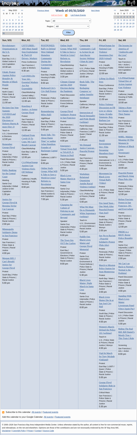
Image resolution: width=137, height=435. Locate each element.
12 (10, 23)
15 (19, 23)
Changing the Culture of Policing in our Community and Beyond (67, 211)
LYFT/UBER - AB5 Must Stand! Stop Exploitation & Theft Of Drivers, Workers (30, 52)
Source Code (48, 431)
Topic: (47, 21)
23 (22, 27)
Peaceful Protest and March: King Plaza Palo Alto (126, 176)
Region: (50, 26)
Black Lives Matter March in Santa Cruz (67, 178)
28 (16, 30)
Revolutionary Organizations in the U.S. (9, 48)
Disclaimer (6, 431)
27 (13, 30)
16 (22, 23)
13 (13, 23)
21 (16, 27)
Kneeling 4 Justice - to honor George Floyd (29, 109)
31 (4, 33)
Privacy (30, 431)
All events (36, 412)
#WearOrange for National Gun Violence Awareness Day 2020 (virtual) (107, 52)
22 (19, 27)
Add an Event (56, 15)
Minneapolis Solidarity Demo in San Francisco (9, 232)
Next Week (95, 11)
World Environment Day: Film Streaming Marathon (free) (106, 147)
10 (4, 23)
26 (10, 30)
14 (16, 23)
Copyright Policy (19, 431)
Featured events (50, 412)
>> (22, 10)
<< (4, 10)
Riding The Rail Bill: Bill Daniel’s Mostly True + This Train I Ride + (126, 335)
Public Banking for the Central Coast (9, 173)
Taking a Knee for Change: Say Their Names (125, 110)
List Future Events (78, 15)
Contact (38, 431)
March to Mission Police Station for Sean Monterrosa (107, 268)
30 (22, 30)
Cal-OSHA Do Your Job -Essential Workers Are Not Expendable (30, 82)
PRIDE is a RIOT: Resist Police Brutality (125, 235)
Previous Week (43, 11)
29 (19, 30)
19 (10, 27)
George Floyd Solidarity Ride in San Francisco (107, 385)
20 (13, 27)
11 (7, 23)
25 (7, 30)
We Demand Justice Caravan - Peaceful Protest (87, 148)
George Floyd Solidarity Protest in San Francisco (68, 114)
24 (4, 30)
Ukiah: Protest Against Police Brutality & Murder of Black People (9, 78)
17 (4, 27)
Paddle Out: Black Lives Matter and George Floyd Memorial (86, 243)
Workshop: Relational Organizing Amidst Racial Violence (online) (87, 180)
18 (7, 27)
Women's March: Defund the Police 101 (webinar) (107, 330)
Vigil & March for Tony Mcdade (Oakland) (107, 356)
